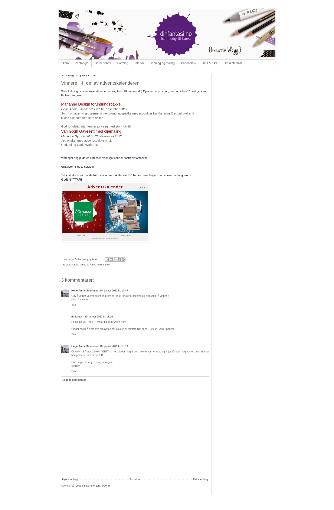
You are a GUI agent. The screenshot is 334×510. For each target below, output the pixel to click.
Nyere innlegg (70, 479)
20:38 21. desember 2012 (104, 136)
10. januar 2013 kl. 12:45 (114, 290)
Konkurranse (102, 264)
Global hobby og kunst (83, 264)
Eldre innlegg (200, 479)
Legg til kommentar (74, 379)
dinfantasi (77, 316)
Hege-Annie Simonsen (76, 109)
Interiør (139, 63)
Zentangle (81, 63)
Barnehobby (103, 63)
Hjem (65, 63)
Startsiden (135, 479)
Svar (74, 304)
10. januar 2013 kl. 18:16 (99, 316)
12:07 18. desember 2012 (109, 109)
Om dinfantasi (232, 63)
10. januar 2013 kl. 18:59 (114, 346)
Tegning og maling (162, 63)
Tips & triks (210, 63)
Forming (122, 63)
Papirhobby (188, 63)
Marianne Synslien (73, 136)
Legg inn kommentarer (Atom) (93, 485)
